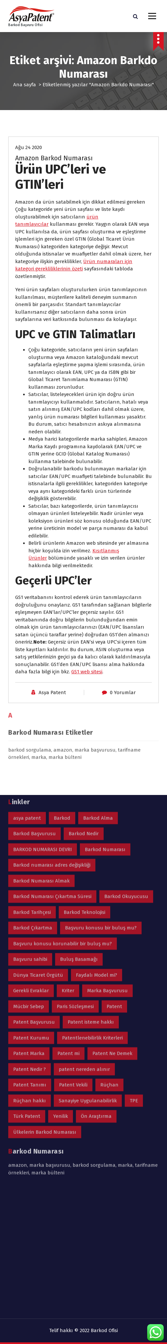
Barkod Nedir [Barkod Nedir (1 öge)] (84, 706)
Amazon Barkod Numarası (54, 160)
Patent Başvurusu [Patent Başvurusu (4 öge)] (34, 895)
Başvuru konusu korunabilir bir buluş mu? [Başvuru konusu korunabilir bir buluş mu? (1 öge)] (62, 816)
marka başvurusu (49, 1038)
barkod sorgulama (94, 1038)
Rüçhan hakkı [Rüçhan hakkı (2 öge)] (29, 973)
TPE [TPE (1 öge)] (134, 973)
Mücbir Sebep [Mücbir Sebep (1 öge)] (28, 879)
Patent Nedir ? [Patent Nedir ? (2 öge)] (29, 942)
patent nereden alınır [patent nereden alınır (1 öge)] (84, 942)
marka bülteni (47, 1045)
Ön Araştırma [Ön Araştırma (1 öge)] (96, 989)
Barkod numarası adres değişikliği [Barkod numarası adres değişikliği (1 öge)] (51, 738)
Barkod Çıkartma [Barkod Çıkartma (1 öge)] (32, 801)
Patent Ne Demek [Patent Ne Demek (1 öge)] (112, 926)
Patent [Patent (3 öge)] (114, 879)
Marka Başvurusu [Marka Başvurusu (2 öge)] (107, 863)
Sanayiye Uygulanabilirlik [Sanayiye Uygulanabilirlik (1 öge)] (88, 973)
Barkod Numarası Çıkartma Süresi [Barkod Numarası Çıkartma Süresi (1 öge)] (52, 769)
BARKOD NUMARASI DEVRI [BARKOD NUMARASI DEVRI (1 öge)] (42, 722)
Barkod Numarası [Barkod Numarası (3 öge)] (105, 722)
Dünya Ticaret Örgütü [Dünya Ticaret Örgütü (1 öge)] (38, 847)
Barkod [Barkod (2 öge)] (62, 690)
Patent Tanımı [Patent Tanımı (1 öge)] (29, 958)
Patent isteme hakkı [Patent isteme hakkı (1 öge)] (91, 895)
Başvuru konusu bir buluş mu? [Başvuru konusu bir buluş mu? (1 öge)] (101, 801)
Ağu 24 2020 (28, 149)
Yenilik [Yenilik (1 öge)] (60, 989)
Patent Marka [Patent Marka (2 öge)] (29, 926)
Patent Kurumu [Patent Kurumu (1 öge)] (31, 910)
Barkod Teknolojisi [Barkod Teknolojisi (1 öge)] (84, 785)
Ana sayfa (24, 85)
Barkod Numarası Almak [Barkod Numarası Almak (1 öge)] (41, 753)
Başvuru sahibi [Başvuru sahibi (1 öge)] (30, 832)
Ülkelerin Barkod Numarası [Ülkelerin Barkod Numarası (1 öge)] (44, 1005)
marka (125, 1038)
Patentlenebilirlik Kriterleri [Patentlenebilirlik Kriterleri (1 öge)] (92, 910)
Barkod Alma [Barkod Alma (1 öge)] (98, 690)
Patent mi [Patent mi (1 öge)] (68, 926)
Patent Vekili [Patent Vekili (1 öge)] (73, 958)
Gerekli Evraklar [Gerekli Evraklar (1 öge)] (31, 863)
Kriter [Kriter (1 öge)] (68, 863)
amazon (17, 1038)
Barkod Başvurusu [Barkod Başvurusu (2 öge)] (34, 706)
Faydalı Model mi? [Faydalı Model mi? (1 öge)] (96, 847)
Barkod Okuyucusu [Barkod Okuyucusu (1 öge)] (126, 769)
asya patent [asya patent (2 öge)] (27, 690)
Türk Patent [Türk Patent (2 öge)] (26, 989)
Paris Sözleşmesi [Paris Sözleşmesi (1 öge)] (75, 879)
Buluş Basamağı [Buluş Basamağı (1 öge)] (79, 832)
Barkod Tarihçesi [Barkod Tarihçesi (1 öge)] (32, 785)
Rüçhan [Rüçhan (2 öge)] (109, 958)
